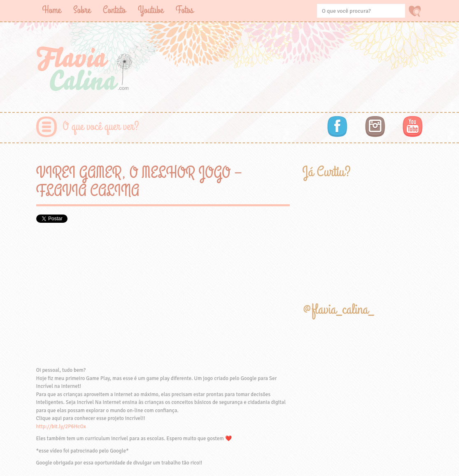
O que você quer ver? (101, 127)
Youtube (150, 10)
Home (51, 10)
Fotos (184, 10)
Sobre (82, 10)
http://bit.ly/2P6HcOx (61, 426)
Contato (114, 10)
